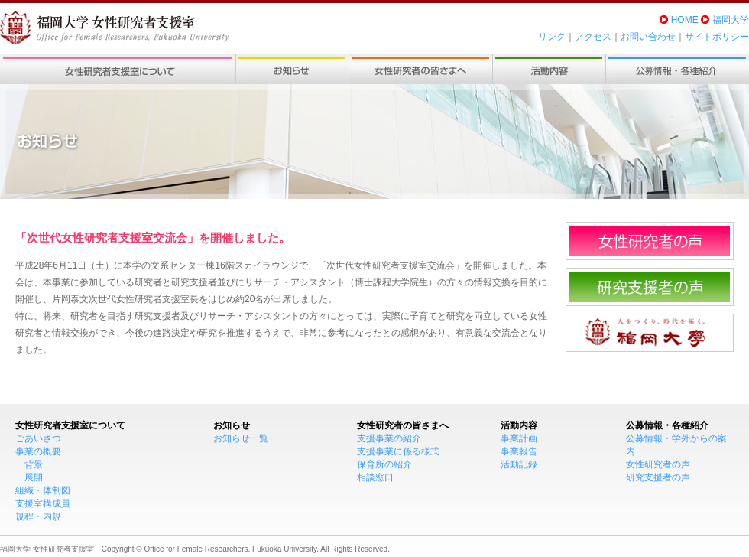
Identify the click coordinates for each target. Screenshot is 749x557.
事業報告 (519, 451)
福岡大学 (730, 20)
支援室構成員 (42, 503)
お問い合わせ (648, 36)
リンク (552, 36)
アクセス (593, 36)
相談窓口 (375, 477)
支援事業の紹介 (389, 438)
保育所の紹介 (384, 464)
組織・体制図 (42, 490)
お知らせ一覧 (240, 438)
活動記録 (519, 464)
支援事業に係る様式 (398, 451)
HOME (685, 20)
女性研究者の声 (658, 464)
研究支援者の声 (658, 477)
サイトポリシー (717, 36)
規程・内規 (38, 516)
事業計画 (519, 438)
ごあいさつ (38, 438)
